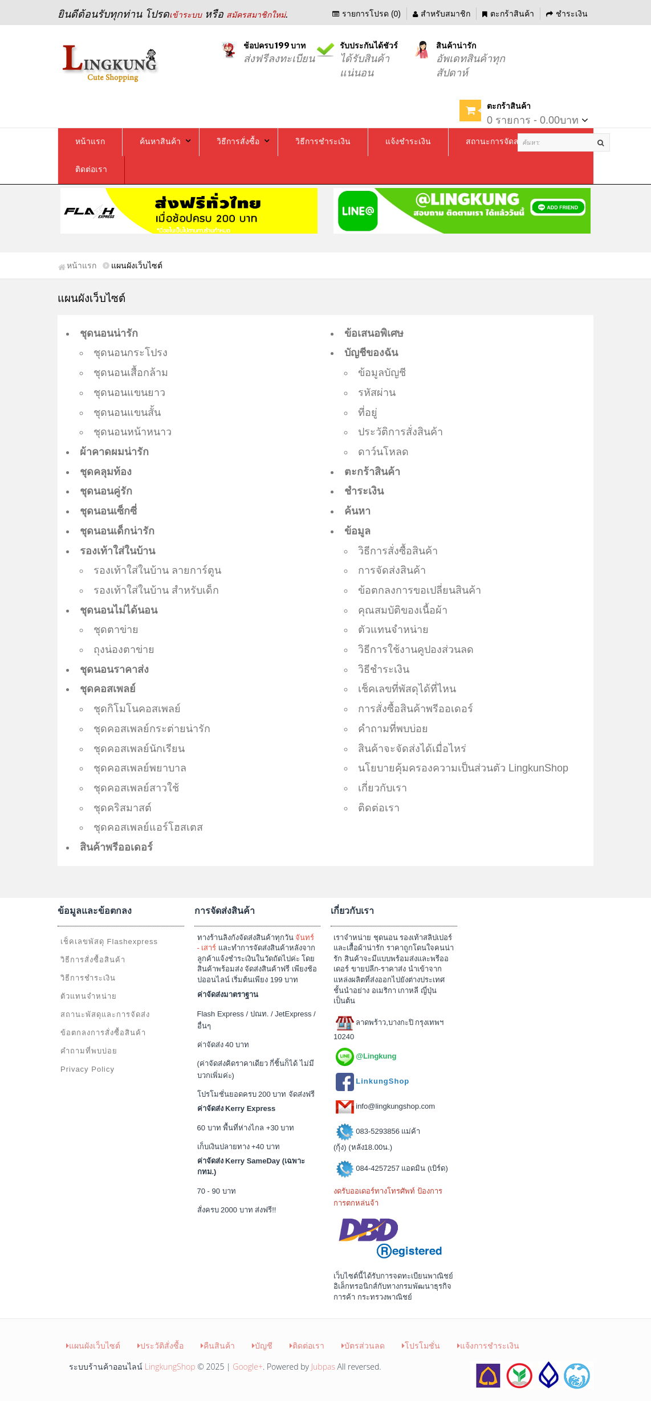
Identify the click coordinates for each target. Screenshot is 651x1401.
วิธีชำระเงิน (383, 669)
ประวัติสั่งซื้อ (160, 1345)
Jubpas (323, 1366)
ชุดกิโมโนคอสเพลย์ (137, 708)
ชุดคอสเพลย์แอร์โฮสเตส (148, 827)
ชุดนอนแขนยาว (129, 392)
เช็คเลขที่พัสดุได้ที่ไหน (407, 689)
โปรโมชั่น (421, 1345)
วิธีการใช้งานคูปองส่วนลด (416, 649)
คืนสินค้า (218, 1345)
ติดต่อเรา (379, 808)
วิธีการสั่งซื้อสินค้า (398, 551)
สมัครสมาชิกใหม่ (256, 14)
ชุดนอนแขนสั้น (127, 412)
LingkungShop (170, 1366)
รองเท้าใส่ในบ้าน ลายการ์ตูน (157, 570)
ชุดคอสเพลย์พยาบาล (139, 768)
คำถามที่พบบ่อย (393, 728)
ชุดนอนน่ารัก (109, 333)
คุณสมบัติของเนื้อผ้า (402, 610)
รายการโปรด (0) (366, 13)
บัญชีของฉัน (371, 352)
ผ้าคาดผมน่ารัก (114, 452)
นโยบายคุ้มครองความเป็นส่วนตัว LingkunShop (463, 768)
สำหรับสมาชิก (441, 13)
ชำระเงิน (567, 13)
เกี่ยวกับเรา (382, 788)
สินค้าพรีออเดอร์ (116, 847)
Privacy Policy (87, 1069)
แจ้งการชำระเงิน (488, 1345)
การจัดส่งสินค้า (392, 570)
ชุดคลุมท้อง (106, 471)
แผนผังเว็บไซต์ (93, 1345)
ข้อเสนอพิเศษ (374, 333)
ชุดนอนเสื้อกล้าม (130, 372)
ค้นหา (357, 511)
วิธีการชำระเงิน (88, 978)
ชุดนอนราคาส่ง (114, 669)
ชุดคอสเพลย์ (108, 689)
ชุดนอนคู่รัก (106, 491)
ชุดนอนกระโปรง (130, 352)
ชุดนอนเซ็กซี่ (108, 511)
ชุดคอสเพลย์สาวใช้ (136, 788)
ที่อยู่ (367, 412)
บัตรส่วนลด (363, 1345)
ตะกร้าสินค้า (508, 13)
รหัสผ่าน (377, 392)
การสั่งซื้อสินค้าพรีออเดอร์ (415, 708)
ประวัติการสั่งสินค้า (400, 432)
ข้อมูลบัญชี (382, 372)
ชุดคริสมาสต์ (122, 808)
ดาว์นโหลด (383, 452)
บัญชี (262, 1345)
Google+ (248, 1366)
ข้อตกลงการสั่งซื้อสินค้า (103, 1032)
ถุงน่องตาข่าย (123, 649)
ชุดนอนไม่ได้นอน (118, 610)
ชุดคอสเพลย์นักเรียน (139, 748)
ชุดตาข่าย (116, 629)
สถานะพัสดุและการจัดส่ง (105, 1014)
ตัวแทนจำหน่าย (393, 629)
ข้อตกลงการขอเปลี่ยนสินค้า (419, 590)
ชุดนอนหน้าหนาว (132, 432)
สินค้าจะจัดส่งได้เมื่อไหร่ (412, 748)
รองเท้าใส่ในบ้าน (117, 551)
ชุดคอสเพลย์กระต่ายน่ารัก (151, 728)
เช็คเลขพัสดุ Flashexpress (109, 941)
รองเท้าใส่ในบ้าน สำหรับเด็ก (156, 590)
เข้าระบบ (185, 14)
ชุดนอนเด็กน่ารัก (117, 531)
